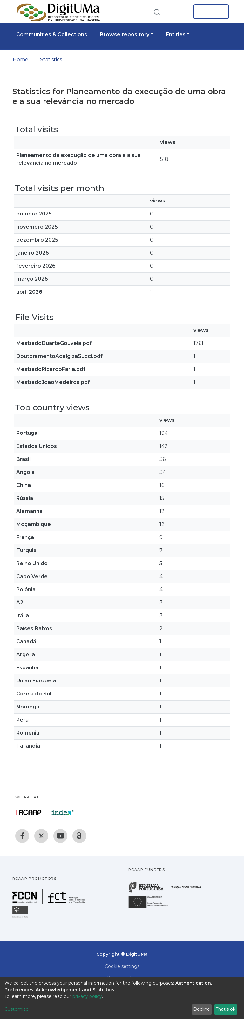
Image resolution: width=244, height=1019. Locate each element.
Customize (16, 1009)
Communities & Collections (51, 34)
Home (20, 60)
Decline (201, 1009)
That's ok (225, 1009)
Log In (209, 12)
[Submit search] (156, 11)
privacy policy (87, 996)
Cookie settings (122, 966)
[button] (178, 11)
